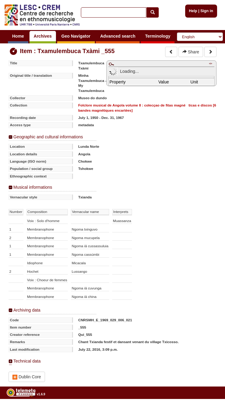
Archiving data (26, 310)
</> (210, 63)
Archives (43, 36)
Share (190, 51)
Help (193, 11)
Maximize (111, 64)
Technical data (27, 361)
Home (18, 36)
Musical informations (32, 187)
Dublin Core (26, 377)
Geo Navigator (76, 36)
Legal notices (210, 409)
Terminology (157, 36)
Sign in (206, 11)
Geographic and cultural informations (48, 136)
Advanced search (117, 36)
